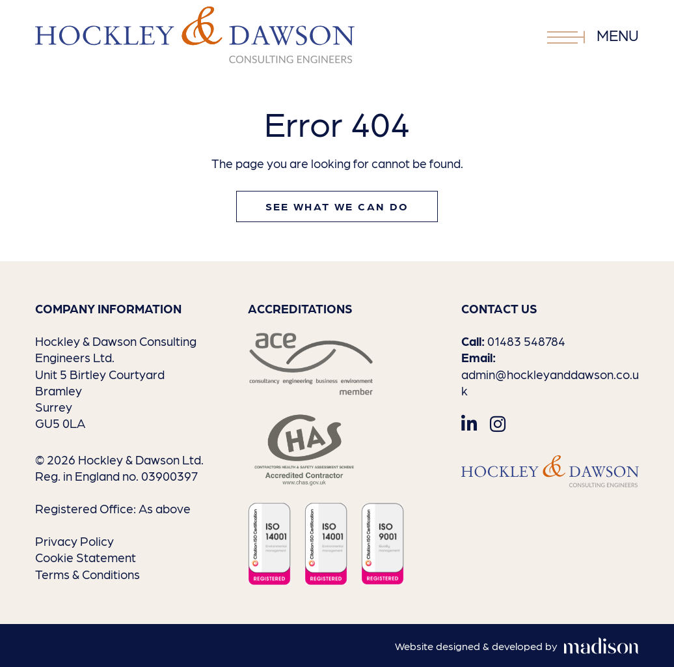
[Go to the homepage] (195, 35)
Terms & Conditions (87, 574)
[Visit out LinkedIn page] (469, 423)
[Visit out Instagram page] (498, 423)
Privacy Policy (74, 540)
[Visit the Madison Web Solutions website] (517, 646)
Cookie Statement (85, 557)
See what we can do (337, 206)
